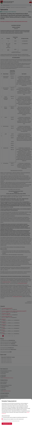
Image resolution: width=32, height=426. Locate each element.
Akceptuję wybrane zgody (7, 423)
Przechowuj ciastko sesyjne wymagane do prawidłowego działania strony (14, 417)
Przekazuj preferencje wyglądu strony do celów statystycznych (13, 418)
